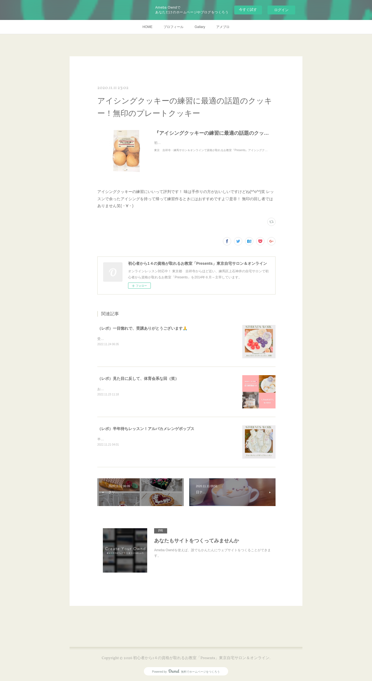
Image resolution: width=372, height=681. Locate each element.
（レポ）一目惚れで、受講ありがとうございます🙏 (142, 328)
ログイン (281, 10)
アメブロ (223, 27)
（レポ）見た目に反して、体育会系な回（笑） (138, 378)
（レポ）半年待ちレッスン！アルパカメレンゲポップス (145, 428)
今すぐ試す (248, 9)
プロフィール (174, 27)
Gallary (200, 27)
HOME (147, 27)
